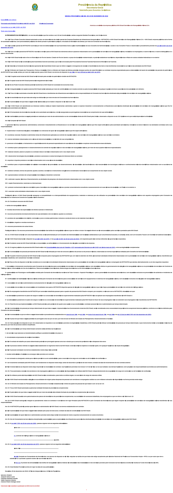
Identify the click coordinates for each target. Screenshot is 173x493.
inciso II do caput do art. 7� (97, 314)
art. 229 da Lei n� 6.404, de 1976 (89, 72)
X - (15, 436)
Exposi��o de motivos (8, 20)
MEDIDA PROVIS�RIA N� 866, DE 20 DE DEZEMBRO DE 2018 (86, 16)
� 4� (16, 456)
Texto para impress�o (8, 31)
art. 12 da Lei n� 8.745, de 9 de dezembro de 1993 (134, 314)
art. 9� (111, 314)
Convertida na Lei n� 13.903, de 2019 (13, 27)
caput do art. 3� (71, 314)
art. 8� (72, 72)
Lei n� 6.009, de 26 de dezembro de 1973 (25, 444)
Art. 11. (18, 463)
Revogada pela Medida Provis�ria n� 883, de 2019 (18, 23)
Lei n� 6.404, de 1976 (42, 239)
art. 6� (82, 314)
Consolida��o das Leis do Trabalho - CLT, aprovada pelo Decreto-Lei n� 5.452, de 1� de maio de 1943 (80, 247)
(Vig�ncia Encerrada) (46, 23)
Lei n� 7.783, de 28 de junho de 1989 (23, 423)
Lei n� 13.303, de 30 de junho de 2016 (66, 239)
